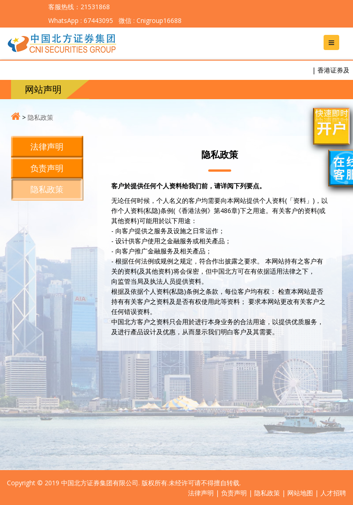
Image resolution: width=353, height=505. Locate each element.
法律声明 (46, 146)
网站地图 (300, 492)
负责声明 (46, 168)
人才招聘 (333, 492)
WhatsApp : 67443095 (80, 20)
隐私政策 (40, 117)
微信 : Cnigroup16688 (149, 20)
